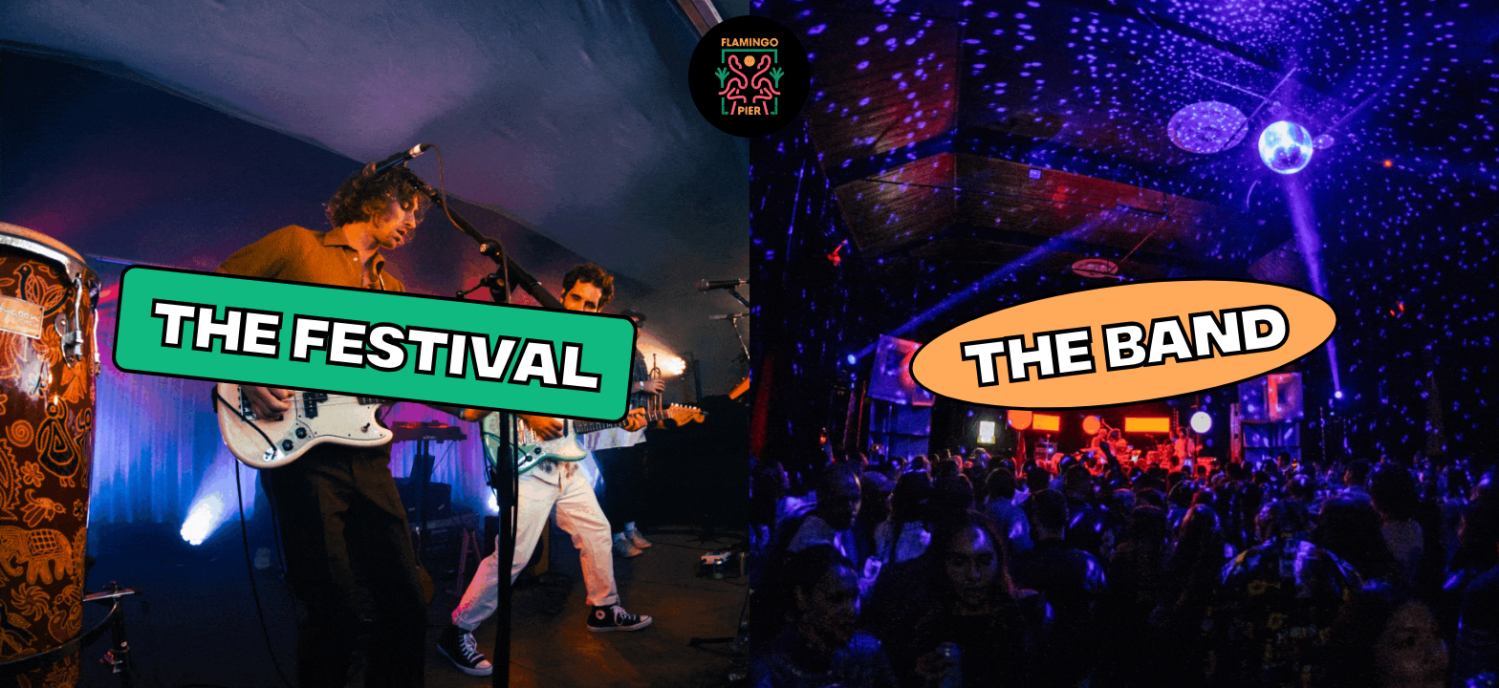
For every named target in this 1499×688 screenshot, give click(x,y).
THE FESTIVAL (374, 344)
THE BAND (1124, 344)
